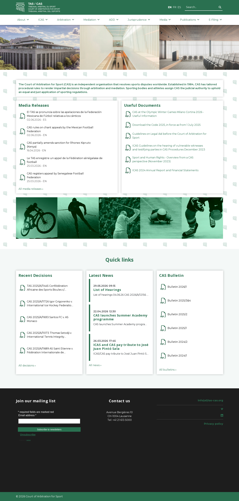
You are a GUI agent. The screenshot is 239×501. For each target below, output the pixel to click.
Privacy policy (213, 423)
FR (174, 7)
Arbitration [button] (65, 19)
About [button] (23, 19)
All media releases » (31, 188)
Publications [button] (189, 19)
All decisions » (27, 365)
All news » (95, 365)
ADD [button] (113, 19)
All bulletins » (167, 369)
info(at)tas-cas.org (210, 400)
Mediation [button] (91, 19)
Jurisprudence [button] (139, 19)
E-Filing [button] (215, 19)
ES (179, 7)
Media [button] (165, 19)
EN (170, 7)
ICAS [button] (43, 19)
